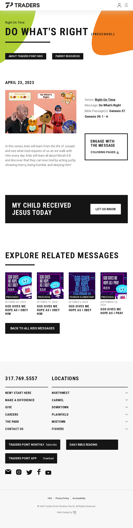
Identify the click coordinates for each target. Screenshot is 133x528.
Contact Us (14, 429)
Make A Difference (20, 400)
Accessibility (79, 498)
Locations (65, 378)
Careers (11, 414)
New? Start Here (18, 393)
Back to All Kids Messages (32, 328)
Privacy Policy (62, 498)
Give (8, 407)
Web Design (63, 512)
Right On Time (105, 99)
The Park (12, 421)
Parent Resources (68, 56)
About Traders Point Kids (26, 56)
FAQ (50, 498)
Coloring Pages (103, 152)
